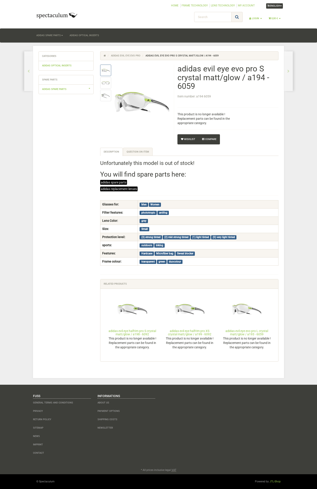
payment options (109, 411)
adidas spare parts (49, 35)
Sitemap (38, 427)
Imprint (38, 444)
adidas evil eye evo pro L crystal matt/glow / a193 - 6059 (246, 332)
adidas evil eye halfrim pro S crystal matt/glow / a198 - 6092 (132, 332)
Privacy (38, 411)
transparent (148, 261)
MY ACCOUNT (246, 5)
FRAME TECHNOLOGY (195, 5)
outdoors (146, 245)
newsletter (105, 427)
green (161, 261)
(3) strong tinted (150, 237)
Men (144, 204)
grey (143, 220)
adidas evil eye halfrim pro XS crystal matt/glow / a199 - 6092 (189, 332)
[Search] (213, 17)
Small (144, 229)
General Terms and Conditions (53, 402)
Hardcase (146, 253)
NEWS (36, 436)
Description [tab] (111, 151)
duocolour (175, 261)
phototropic (148, 212)
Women (154, 204)
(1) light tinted (200, 237)
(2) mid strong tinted (176, 237)
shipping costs (107, 419)
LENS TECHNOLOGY (223, 5)
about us (103, 402)
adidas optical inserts (84, 35)
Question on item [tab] (138, 151)
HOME (175, 5)
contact (38, 453)
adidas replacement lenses (119, 189)
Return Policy (42, 419)
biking (159, 245)
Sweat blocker (185, 253)
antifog (163, 212)
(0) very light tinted (224, 237)
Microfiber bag (164, 253)
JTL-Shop (275, 481)
